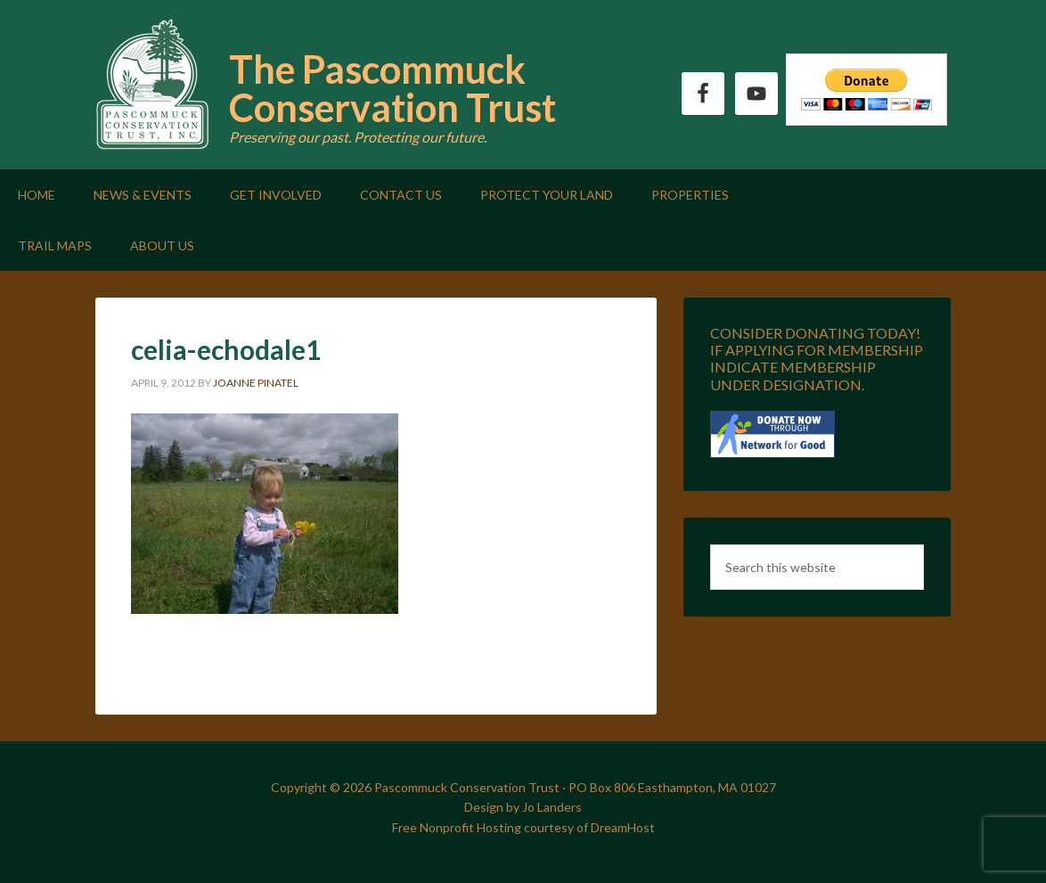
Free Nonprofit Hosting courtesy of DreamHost (523, 827)
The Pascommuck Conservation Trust (392, 88)
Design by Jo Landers (523, 806)
